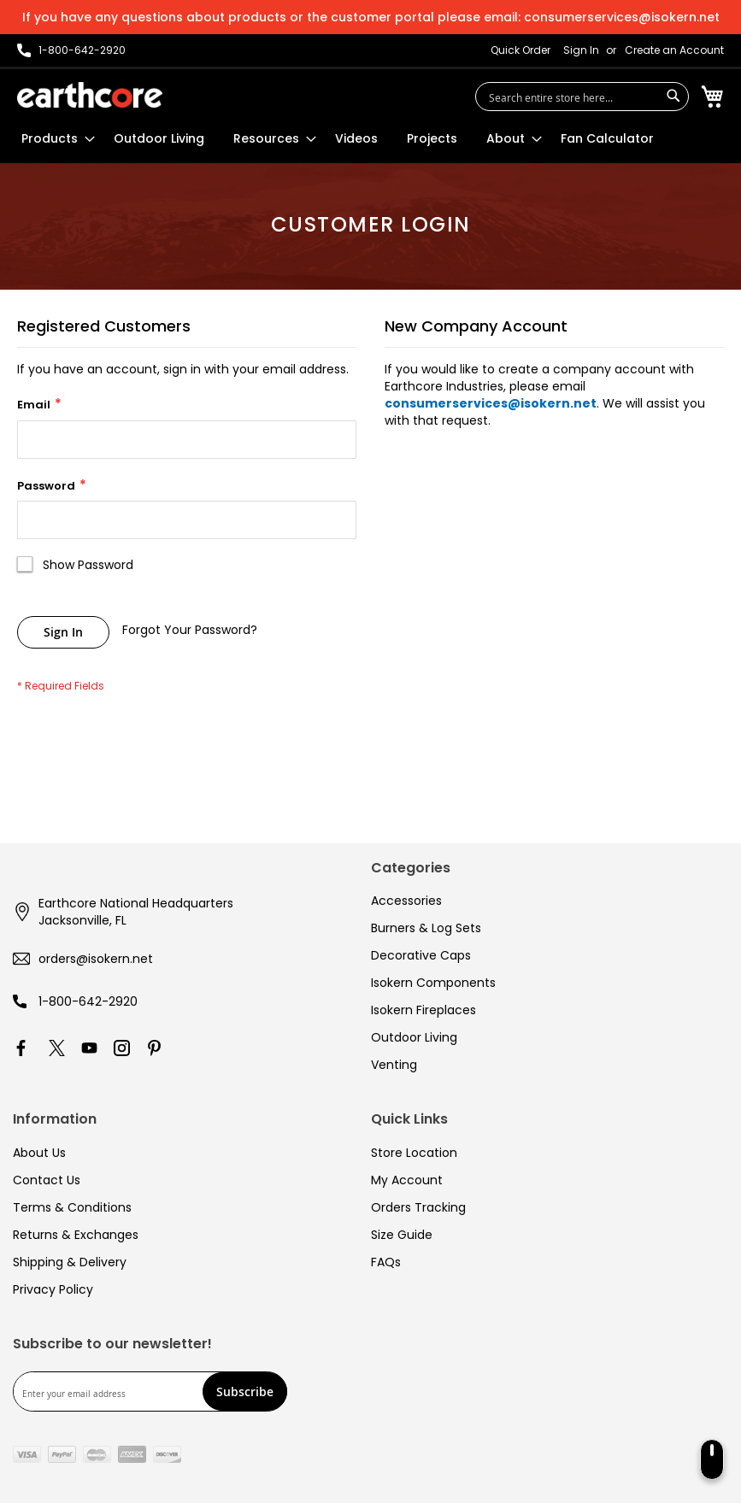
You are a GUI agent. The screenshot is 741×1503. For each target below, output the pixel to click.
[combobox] (582, 96)
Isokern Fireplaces (423, 1010)
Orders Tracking (418, 1207)
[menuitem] (53, 139)
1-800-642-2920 (88, 1001)
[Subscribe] (245, 1391)
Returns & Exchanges (75, 1234)
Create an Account (674, 50)
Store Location (414, 1152)
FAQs (386, 1262)
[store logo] (89, 95)
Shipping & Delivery (69, 1262)
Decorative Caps (421, 955)
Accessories (406, 900)
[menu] (337, 139)
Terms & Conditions (72, 1207)
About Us (39, 1152)
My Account (407, 1180)
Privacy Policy (53, 1289)
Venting (394, 1064)
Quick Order (520, 50)
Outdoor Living (414, 1037)
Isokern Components (433, 982)
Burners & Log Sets (426, 927)
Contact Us (46, 1180)
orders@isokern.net (95, 958)
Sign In (581, 50)
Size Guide (401, 1234)
